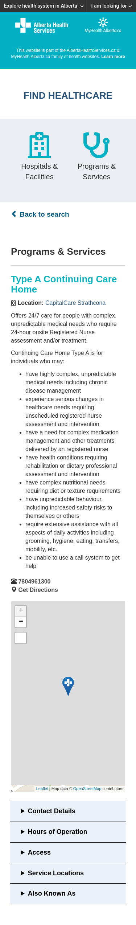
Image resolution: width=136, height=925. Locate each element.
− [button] (20, 622)
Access (39, 852)
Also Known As (51, 893)
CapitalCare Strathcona (75, 303)
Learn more (113, 56)
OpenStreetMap (87, 788)
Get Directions (38, 590)
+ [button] (20, 611)
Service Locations (56, 873)
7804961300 (34, 581)
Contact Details (51, 811)
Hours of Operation (57, 831)
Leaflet (42, 788)
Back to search (40, 214)
